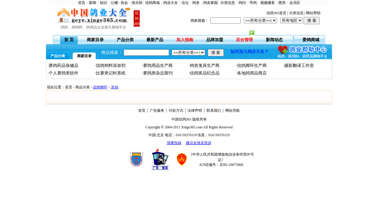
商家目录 (95, 40)
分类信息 (227, 3)
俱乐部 (137, 3)
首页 (81, 3)
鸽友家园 (210, 3)
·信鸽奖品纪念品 (204, 73)
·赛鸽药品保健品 (63, 65)
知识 (103, 3)
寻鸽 (253, 3)
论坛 (185, 3)
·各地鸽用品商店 (251, 73)
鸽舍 (196, 3)
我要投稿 (174, 143)
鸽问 (242, 3)
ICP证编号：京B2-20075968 (221, 165)
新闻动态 (274, 40)
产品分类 (125, 40)
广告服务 (157, 110)
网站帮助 (313, 13)
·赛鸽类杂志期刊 (157, 73)
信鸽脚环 (100, 87)
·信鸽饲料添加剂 (110, 65)
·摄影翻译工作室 (298, 65)
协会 (124, 3)
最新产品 (154, 40)
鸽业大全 (170, 3)
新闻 (92, 3)
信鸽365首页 (276, 13)
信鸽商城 (152, 3)
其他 (114, 87)
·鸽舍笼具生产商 (204, 65)
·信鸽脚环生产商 (251, 65)
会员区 (294, 3)
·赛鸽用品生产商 (157, 65)
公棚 (114, 3)
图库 (282, 3)
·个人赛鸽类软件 (63, 73)
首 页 (69, 40)
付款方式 (176, 110)
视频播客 (267, 3)
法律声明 (194, 110)
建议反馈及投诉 (198, 143)
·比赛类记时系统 (110, 73)
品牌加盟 (214, 40)
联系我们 (214, 110)
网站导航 (232, 110)
